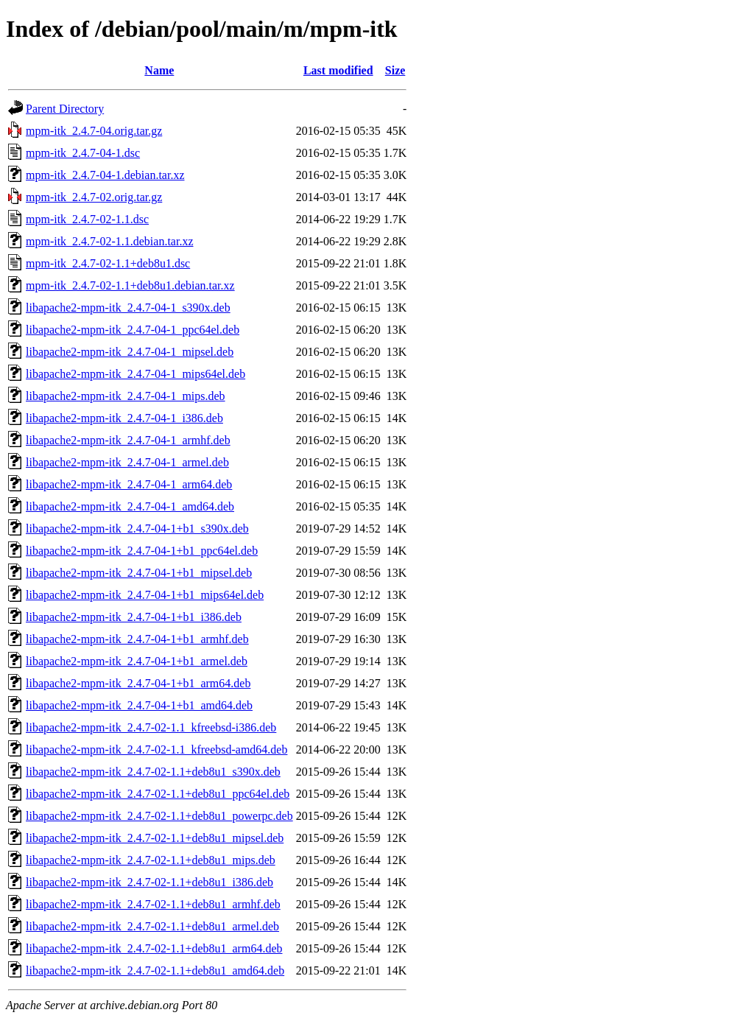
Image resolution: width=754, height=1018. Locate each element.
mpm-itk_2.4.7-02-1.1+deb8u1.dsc (108, 263)
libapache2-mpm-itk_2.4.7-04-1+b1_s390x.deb (137, 528)
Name (159, 70)
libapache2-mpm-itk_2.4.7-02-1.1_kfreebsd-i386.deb (151, 727)
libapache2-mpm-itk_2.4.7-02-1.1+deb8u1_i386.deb (149, 882)
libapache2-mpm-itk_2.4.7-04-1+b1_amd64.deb (139, 705)
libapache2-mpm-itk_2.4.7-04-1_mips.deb (125, 396)
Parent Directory (65, 108)
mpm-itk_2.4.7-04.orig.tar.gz (94, 130)
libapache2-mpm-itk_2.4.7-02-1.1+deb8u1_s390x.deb (153, 771)
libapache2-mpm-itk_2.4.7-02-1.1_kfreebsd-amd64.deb (156, 749)
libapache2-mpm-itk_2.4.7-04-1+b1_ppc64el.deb (142, 550)
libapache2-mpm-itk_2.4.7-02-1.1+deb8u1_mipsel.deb (154, 838)
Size (395, 70)
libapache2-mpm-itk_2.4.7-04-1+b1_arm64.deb (138, 683)
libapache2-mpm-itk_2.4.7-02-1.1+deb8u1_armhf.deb (153, 904)
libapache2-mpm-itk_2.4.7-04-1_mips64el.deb (135, 374)
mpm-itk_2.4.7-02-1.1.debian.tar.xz (110, 241)
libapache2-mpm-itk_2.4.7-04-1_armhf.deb (128, 440)
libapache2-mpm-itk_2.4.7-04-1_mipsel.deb (129, 351)
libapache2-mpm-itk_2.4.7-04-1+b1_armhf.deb (137, 639)
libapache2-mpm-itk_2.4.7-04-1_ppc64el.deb (132, 329)
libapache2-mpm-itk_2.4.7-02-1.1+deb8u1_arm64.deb (154, 948)
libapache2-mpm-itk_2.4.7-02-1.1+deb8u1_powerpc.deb (159, 816)
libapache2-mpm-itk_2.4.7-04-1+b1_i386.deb (134, 617)
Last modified (338, 70)
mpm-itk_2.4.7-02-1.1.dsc (87, 219)
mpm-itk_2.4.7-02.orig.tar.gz (94, 197)
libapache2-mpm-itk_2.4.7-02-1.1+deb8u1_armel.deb (152, 926)
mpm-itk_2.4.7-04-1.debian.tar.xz (105, 175)
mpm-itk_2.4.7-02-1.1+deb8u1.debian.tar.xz (130, 285)
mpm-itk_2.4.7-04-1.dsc (83, 153)
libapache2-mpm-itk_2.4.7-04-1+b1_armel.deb (136, 661)
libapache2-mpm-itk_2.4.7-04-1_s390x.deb (128, 307)
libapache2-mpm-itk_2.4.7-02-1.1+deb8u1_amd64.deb (155, 970)
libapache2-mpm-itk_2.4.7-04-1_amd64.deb (130, 506)
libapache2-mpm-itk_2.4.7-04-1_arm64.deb (129, 484)
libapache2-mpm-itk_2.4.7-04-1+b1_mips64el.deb (145, 595)
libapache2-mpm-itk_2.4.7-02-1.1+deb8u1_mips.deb (150, 860)
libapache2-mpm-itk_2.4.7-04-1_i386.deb (124, 418)
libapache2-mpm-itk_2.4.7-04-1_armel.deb (127, 462)
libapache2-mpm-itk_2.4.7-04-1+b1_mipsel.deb (139, 572)
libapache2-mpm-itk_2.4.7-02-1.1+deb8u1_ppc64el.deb (157, 793)
